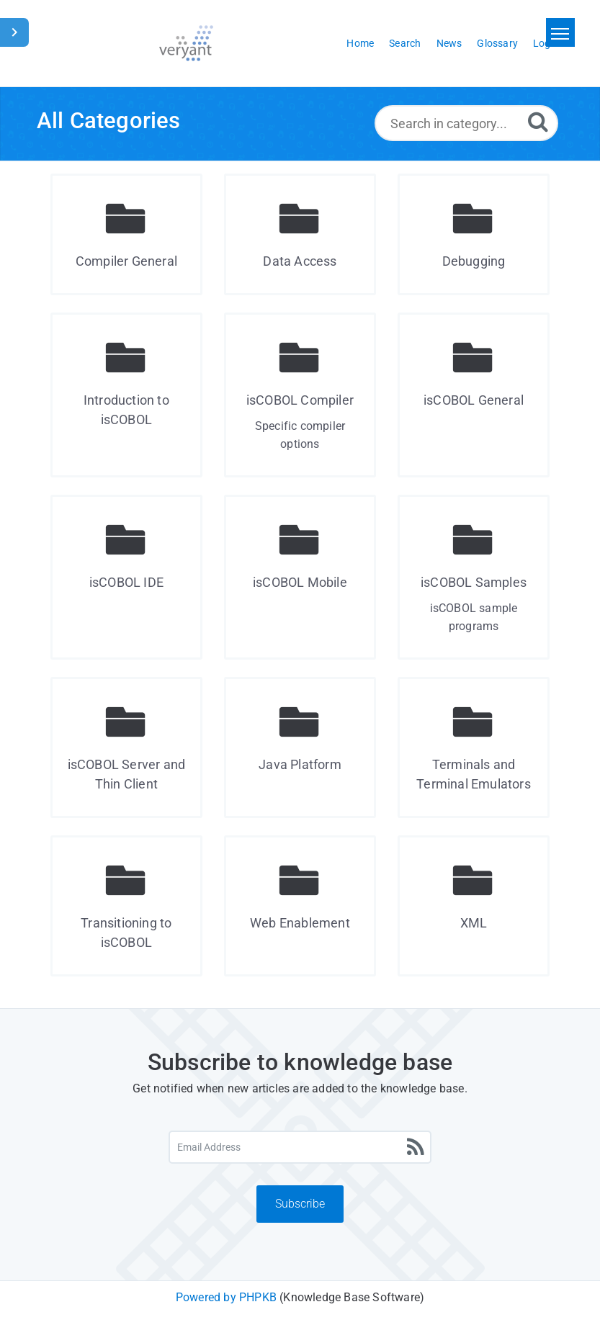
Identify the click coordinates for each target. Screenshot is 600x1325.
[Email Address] (300, 1147)
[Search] (538, 121)
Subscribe (300, 1204)
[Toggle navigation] (560, 32)
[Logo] (186, 43)
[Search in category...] (466, 123)
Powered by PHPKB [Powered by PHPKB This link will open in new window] (226, 1297)
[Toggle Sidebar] (14, 32)
